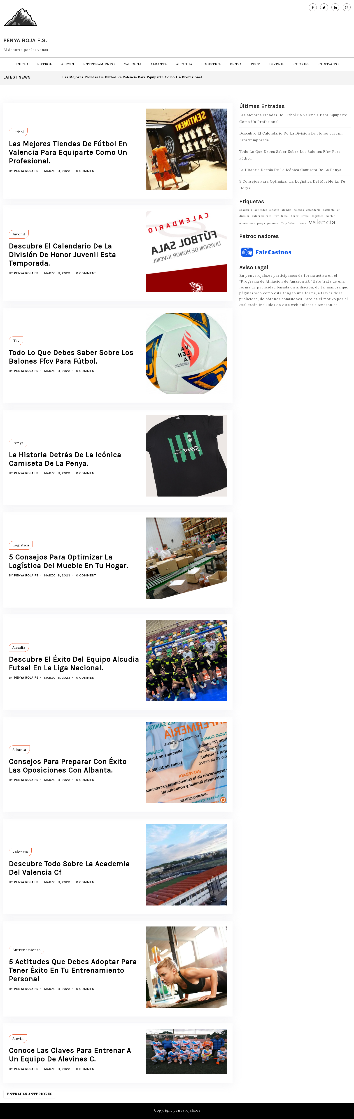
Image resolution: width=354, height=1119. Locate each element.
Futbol (44, 64)
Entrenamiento (99, 64)
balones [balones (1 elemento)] (299, 209)
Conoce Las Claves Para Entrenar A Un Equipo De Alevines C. (70, 1054)
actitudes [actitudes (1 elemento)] (260, 209)
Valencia (133, 64)
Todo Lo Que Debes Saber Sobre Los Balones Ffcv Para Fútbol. (71, 356)
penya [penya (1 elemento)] (261, 223)
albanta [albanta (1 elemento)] (274, 209)
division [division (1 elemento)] (244, 216)
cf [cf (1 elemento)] (338, 209)
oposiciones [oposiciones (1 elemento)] (247, 223)
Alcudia (184, 64)
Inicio (22, 64)
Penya (236, 64)
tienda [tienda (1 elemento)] (302, 223)
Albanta (159, 64)
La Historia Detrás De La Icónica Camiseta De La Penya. (65, 459)
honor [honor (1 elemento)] (295, 216)
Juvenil (276, 64)
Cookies (301, 64)
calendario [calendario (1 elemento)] (313, 209)
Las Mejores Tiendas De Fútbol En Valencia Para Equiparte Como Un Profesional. (132, 77)
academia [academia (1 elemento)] (245, 209)
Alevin (67, 64)
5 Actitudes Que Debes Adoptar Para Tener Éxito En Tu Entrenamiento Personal (73, 970)
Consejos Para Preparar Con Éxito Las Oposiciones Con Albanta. (68, 765)
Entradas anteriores (29, 1094)
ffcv (255, 64)
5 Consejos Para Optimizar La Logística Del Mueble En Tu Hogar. (68, 561)
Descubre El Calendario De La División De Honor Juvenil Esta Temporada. (62, 255)
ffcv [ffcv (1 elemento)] (276, 216)
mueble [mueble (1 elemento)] (330, 216)
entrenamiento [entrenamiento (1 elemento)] (261, 216)
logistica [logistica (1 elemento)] (318, 216)
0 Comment (86, 171)
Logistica (211, 64)
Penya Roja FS (26, 171)
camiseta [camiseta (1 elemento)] (329, 209)
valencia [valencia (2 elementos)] (322, 222)
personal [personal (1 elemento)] (273, 223)
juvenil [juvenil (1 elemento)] (305, 216)
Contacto (329, 64)
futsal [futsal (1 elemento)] (285, 216)
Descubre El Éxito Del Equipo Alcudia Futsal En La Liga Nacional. (74, 663)
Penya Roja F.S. (25, 40)
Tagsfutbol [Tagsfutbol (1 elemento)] (288, 223)
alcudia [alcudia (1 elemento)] (286, 209)
